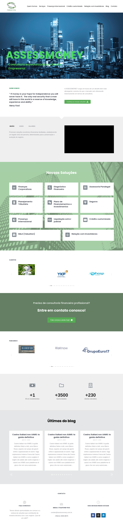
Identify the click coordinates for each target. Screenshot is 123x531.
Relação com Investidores (84, 234)
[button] (77, 102)
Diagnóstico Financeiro (60, 188)
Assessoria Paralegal (99, 186)
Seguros (93, 201)
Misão (12, 126)
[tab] (12, 126)
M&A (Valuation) (26, 234)
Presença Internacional (25, 220)
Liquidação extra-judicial (63, 220)
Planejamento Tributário (25, 202)
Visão (21, 126)
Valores (31, 126)
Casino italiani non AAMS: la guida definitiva (26, 436)
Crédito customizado (99, 219)
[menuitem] (23, 6)
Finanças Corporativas (25, 188)
